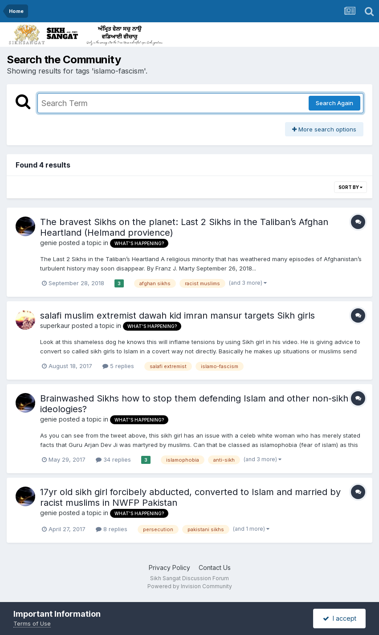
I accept (339, 618)
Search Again (334, 103)
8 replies (111, 529)
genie (48, 242)
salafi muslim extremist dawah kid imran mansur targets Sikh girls (177, 315)
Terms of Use (32, 623)
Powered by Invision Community (189, 586)
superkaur (55, 325)
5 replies (118, 365)
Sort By (350, 187)
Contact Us (215, 567)
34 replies (113, 459)
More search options (324, 129)
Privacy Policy (169, 567)
